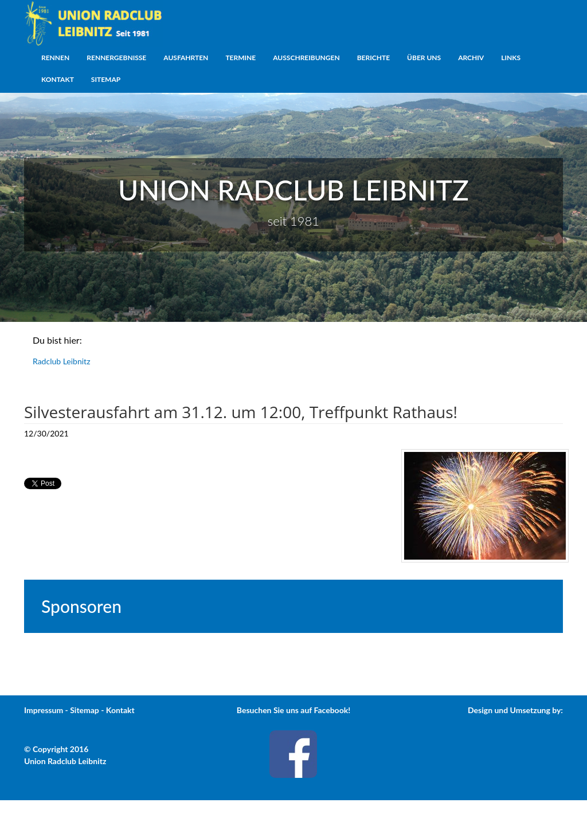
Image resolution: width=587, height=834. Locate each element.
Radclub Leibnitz (61, 361)
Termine (240, 57)
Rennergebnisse (116, 57)
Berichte (373, 57)
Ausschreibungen (306, 57)
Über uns (424, 57)
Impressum (43, 710)
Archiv (471, 57)
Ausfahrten (185, 57)
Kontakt (57, 79)
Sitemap (105, 79)
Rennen (55, 57)
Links (511, 57)
